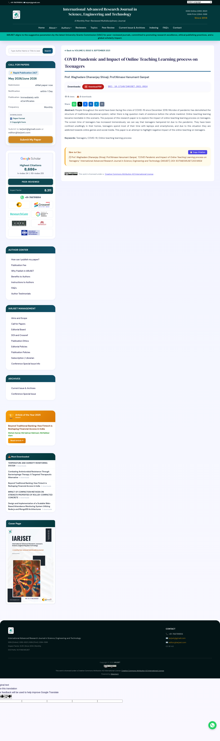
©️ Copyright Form (18, 122)
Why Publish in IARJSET (22, 271)
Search (48, 51)
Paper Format (17, 118)
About (53, 27)
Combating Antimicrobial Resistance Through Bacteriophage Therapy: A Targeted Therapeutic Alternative (30, 474)
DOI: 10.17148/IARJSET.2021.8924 (127, 86)
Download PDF (93, 86)
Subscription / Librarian (22, 358)
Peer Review (108, 27)
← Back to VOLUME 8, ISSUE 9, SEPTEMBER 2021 (87, 50)
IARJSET (117, 662)
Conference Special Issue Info (25, 363)
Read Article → (16, 440)
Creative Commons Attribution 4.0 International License (129, 174)
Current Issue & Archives (132, 27)
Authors (66, 27)
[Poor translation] (8, 696)
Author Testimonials (21, 293)
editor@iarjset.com (177, 642)
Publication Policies (20, 352)
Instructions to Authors (22, 282)
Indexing (153, 27)
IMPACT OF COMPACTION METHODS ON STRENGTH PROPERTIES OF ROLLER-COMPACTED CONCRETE (30, 495)
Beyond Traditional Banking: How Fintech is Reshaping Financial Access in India (30, 427)
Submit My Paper (30, 139)
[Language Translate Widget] (199, 2)
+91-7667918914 (16, 2)
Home (41, 27)
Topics (94, 27)
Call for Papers (18, 324)
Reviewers (81, 27)
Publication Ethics (20, 341)
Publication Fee (18, 265)
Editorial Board (18, 329)
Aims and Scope (19, 318)
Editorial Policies (19, 346)
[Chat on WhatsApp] (212, 725)
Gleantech (115, 674)
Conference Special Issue (23, 394)
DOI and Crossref (19, 335)
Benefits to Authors (20, 276)
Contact (177, 27)
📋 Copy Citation (197, 152)
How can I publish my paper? (25, 259)
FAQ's (165, 27)
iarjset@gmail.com (33, 2)
